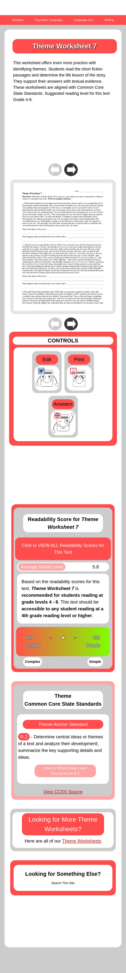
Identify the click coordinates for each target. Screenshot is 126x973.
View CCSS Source (63, 791)
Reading (17, 20)
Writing (109, 20)
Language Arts (83, 20)
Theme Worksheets (81, 840)
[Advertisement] (63, 135)
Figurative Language (48, 20)
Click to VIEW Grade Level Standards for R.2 (65, 771)
